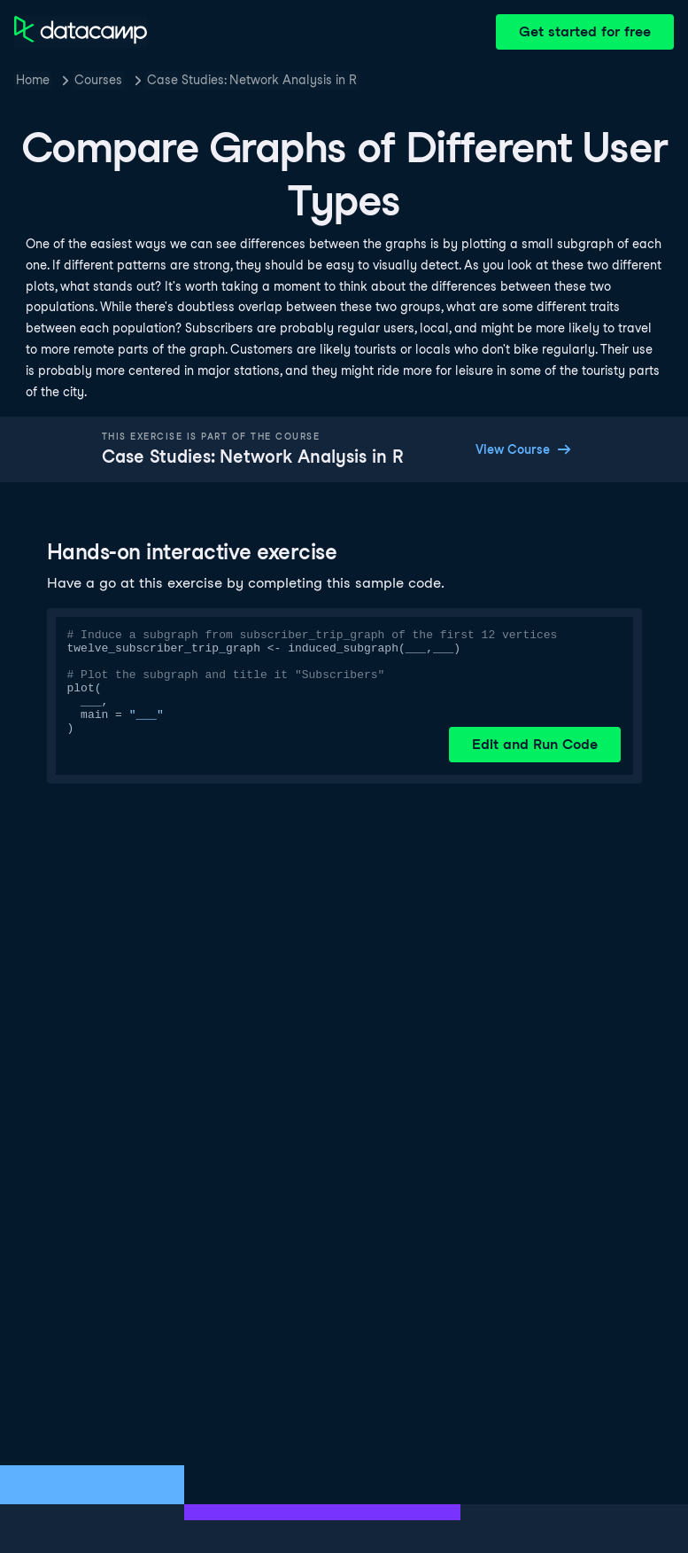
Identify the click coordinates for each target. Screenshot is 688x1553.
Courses (98, 80)
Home (33, 80)
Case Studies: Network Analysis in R (252, 80)
